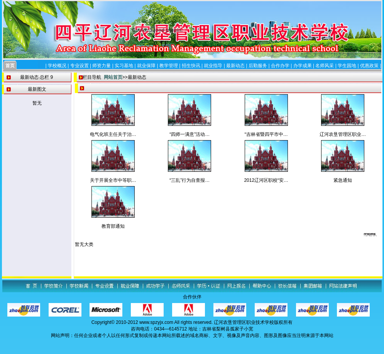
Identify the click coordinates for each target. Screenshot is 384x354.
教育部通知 (113, 226)
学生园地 (347, 65)
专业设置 (79, 65)
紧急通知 (342, 180)
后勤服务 (258, 65)
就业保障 (146, 65)
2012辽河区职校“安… (266, 180)
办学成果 (302, 65)
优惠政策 (369, 65)
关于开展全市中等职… (113, 180)
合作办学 (280, 65)
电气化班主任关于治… (113, 134)
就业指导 (213, 65)
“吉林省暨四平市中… (266, 134)
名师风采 (324, 65)
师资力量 (101, 65)
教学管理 (168, 65)
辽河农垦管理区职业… (343, 134)
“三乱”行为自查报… (189, 180)
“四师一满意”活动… (189, 134)
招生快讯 (191, 65)
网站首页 (113, 77)
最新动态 (235, 65)
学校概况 (57, 65)
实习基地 (124, 65)
